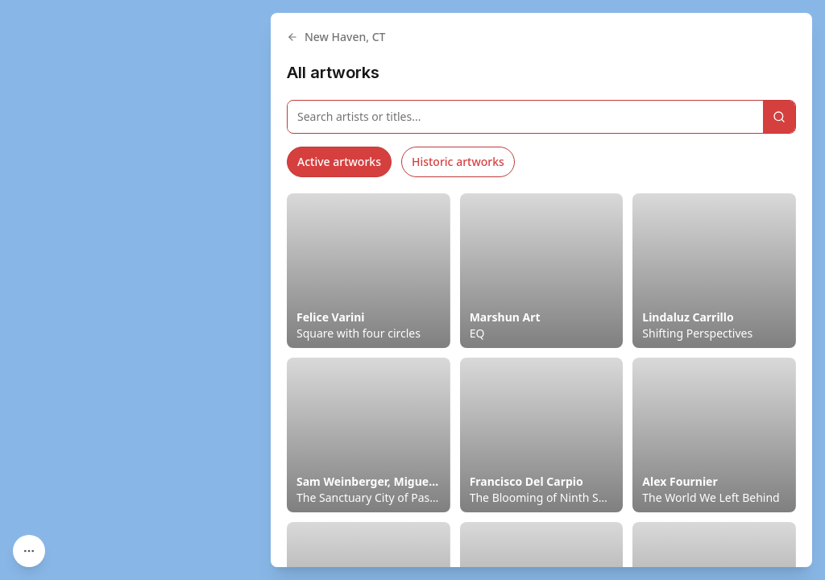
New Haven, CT (336, 36)
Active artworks (339, 161)
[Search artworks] (525, 116)
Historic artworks (458, 161)
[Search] (779, 117)
